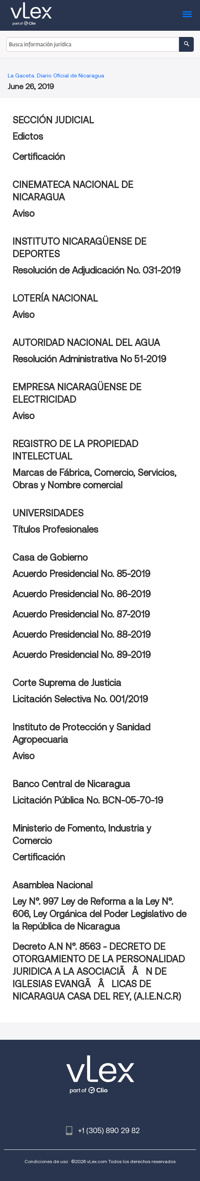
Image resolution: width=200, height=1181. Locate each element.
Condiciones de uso (46, 1161)
